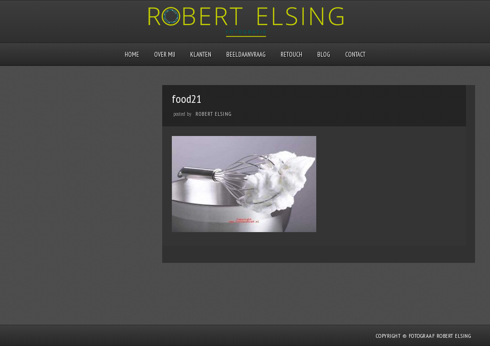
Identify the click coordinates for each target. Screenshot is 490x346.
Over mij (164, 54)
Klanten (200, 54)
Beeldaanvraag (246, 54)
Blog (323, 54)
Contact (355, 54)
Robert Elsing (213, 114)
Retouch (291, 54)
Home (132, 54)
